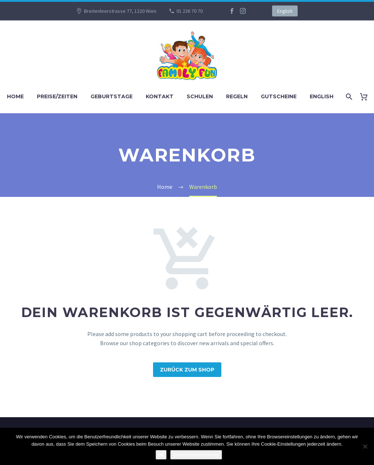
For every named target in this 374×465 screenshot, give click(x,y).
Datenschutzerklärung (196, 454)
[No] (365, 446)
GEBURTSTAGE (112, 96)
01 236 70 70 (189, 11)
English (285, 11)
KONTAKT (159, 96)
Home (15, 96)
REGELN (237, 96)
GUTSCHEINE (279, 96)
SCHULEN (200, 96)
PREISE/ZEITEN (57, 96)
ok (161, 454)
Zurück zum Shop (187, 369)
